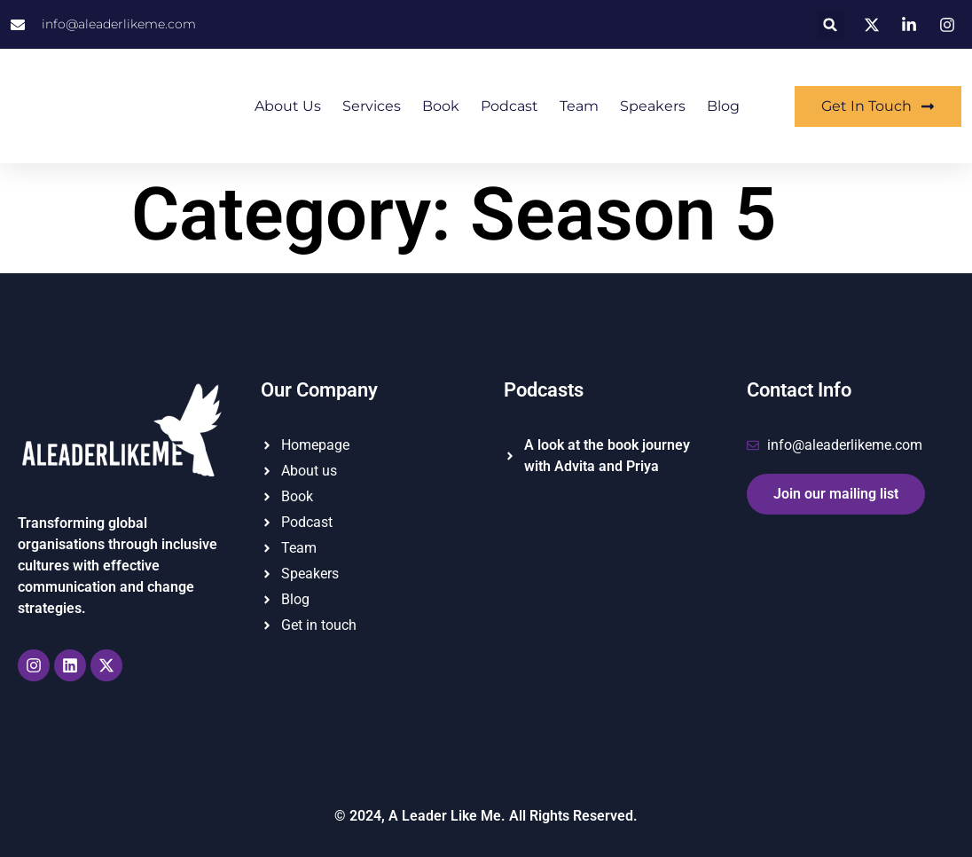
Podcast (509, 106)
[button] (830, 24)
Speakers (653, 106)
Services (371, 106)
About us (288, 106)
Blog (723, 106)
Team (579, 106)
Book (440, 106)
